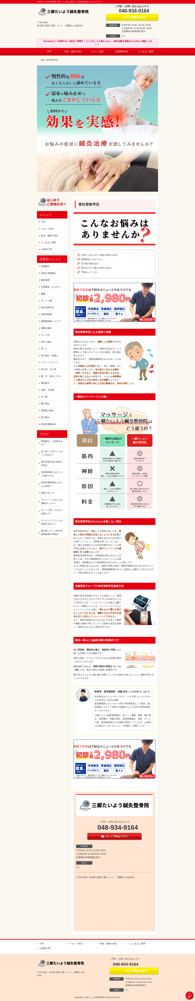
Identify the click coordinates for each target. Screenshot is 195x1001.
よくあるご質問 (145, 51)
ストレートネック (49, 362)
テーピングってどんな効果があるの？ (52, 522)
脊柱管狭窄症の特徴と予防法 (52, 463)
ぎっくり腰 (46, 300)
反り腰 (44, 397)
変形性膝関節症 (48, 424)
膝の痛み (45, 403)
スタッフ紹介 (97, 51)
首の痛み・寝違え (49, 355)
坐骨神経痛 (46, 314)
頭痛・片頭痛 (47, 390)
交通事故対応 (121, 51)
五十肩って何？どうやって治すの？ (52, 453)
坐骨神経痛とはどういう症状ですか (52, 474)
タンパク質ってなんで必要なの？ (52, 512)
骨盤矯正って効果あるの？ (52, 443)
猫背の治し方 (47, 493)
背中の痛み (46, 342)
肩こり (44, 348)
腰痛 (43, 294)
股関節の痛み (47, 410)
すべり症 (45, 335)
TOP (49, 51)
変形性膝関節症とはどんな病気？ (52, 484)
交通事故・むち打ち (51, 287)
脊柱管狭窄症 (47, 307)
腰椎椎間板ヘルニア (51, 321)
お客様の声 (46, 249)
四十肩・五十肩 (48, 369)
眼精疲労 (45, 383)
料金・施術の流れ (73, 51)
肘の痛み (45, 417)
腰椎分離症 (46, 328)
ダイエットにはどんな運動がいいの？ (52, 501)
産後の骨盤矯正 (48, 273)
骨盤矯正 (45, 266)
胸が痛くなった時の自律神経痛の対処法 (52, 532)
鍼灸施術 (45, 280)
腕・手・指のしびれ (51, 376)
